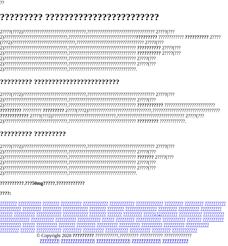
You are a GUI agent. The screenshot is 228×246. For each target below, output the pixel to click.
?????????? (71, 203)
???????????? (95, 203)
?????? (6, 214)
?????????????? (14, 219)
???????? (8, 203)
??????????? (29, 203)
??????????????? (141, 208)
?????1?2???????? (160, 214)
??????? (114, 214)
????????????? (149, 203)
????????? (173, 203)
